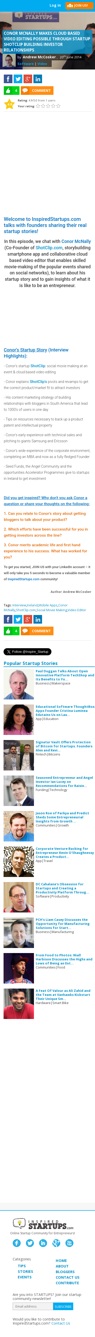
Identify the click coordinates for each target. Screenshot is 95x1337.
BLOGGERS (65, 1271)
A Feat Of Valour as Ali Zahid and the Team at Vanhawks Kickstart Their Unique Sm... (63, 994)
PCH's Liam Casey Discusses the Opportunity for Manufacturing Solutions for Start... (63, 923)
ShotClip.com (49, 247)
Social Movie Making (51, 610)
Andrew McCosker (39, 57)
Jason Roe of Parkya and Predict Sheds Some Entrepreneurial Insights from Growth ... (62, 817)
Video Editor (77, 610)
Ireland (32, 605)
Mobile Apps (48, 605)
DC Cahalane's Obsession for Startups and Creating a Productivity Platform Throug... (62, 888)
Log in (55, 5)
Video (42, 63)
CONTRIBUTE (67, 1282)
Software (25, 63)
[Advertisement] (47, 161)
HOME (61, 1260)
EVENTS (25, 1277)
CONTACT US (68, 1277)
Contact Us (60, 1323)
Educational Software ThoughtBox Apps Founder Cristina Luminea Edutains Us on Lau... (65, 710)
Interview (19, 605)
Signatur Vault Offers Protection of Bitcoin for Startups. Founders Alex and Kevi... (64, 746)
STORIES (25, 1271)
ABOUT (62, 1266)
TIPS (22, 1265)
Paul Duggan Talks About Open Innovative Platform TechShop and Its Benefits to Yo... (65, 675)
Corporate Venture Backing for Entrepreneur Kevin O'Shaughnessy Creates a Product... (65, 852)
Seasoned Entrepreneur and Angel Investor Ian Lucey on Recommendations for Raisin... (64, 781)
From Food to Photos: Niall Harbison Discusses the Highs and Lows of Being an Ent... (64, 959)
